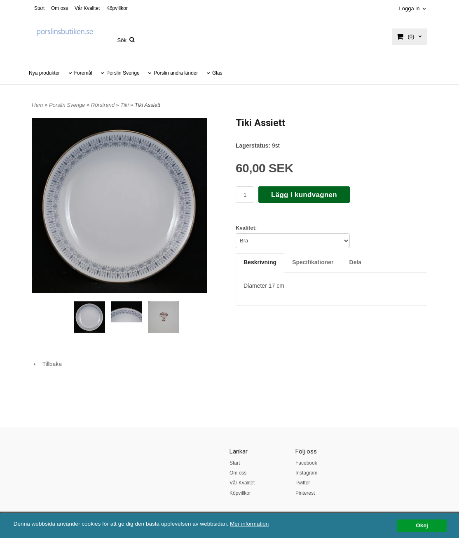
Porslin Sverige (123, 73)
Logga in (409, 8)
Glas (217, 73)
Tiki (125, 105)
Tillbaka (47, 364)
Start (39, 8)
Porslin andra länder (176, 73)
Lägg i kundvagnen (304, 195)
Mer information (249, 524)
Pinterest (305, 493)
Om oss (59, 8)
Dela (355, 262)
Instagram (306, 473)
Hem (37, 105)
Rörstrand (103, 105)
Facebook (306, 463)
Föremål (83, 73)
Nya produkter (44, 73)
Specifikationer (312, 262)
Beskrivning (260, 262)
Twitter (302, 483)
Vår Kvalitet (87, 8)
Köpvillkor (117, 8)
